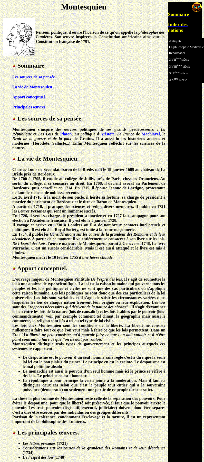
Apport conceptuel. (29, 97)
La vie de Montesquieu (32, 87)
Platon (66, 134)
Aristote (107, 134)
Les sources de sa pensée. (34, 77)
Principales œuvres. (29, 107)
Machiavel (151, 134)
